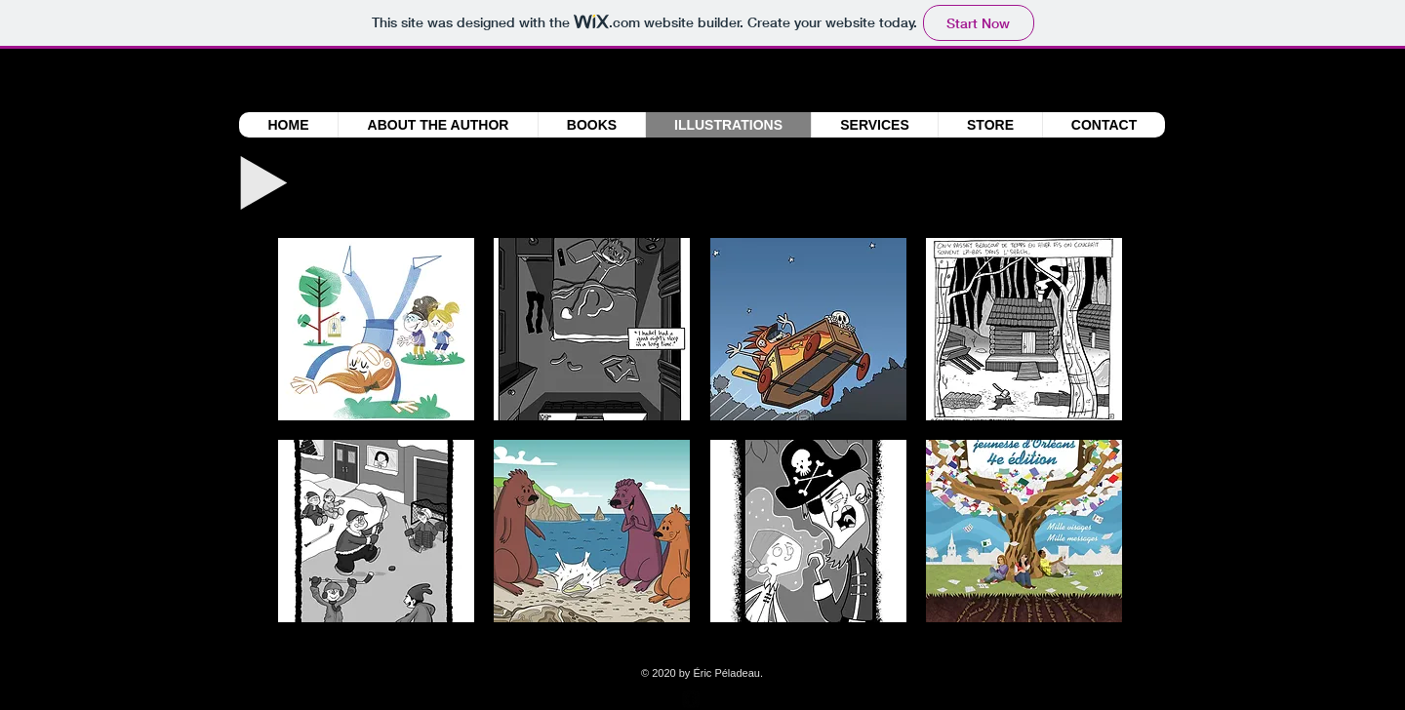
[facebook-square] (691, 699)
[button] (376, 329)
